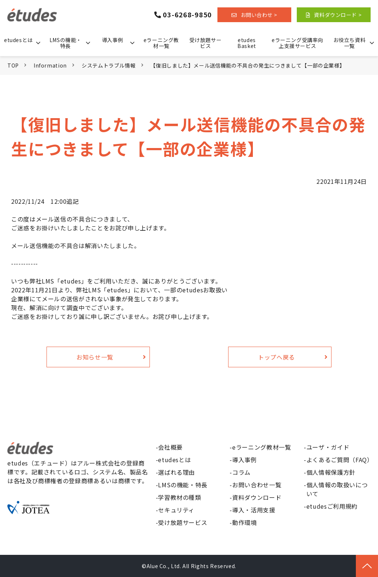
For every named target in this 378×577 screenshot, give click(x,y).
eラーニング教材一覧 (161, 42)
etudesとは (18, 40)
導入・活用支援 (253, 509)
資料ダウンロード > (337, 14)
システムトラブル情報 (108, 65)
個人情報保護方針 (330, 472)
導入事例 (112, 40)
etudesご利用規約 (332, 506)
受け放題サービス (205, 42)
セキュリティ (176, 509)
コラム (241, 472)
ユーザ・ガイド (327, 447)
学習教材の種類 (179, 497)
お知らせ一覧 (94, 357)
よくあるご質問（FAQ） (338, 459)
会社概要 (170, 447)
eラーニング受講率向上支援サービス (297, 42)
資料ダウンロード (256, 497)
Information (50, 65)
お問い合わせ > (259, 14)
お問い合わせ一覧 (256, 484)
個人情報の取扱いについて (337, 489)
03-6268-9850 (187, 15)
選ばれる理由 (176, 472)
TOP (13, 65)
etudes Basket (246, 42)
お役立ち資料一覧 (349, 42)
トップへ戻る (276, 357)
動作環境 (244, 522)
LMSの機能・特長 (65, 42)
